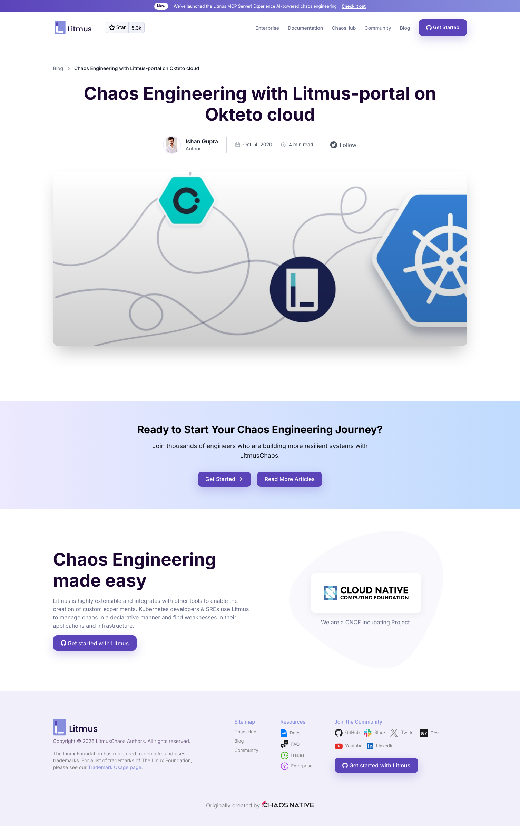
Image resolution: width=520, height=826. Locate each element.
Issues (293, 755)
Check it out (354, 6)
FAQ (290, 744)
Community (246, 750)
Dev (429, 733)
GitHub (347, 733)
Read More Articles (290, 479)
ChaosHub (344, 28)
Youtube (349, 746)
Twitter (402, 733)
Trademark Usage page (114, 767)
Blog (405, 28)
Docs (291, 733)
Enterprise (267, 28)
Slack (375, 733)
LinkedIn (380, 746)
